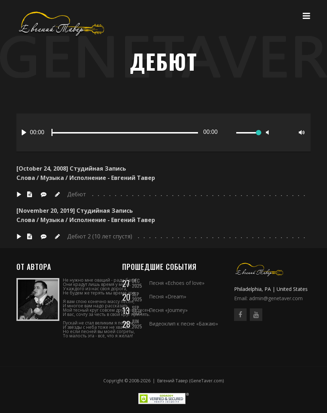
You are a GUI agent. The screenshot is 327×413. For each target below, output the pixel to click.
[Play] (24, 132)
